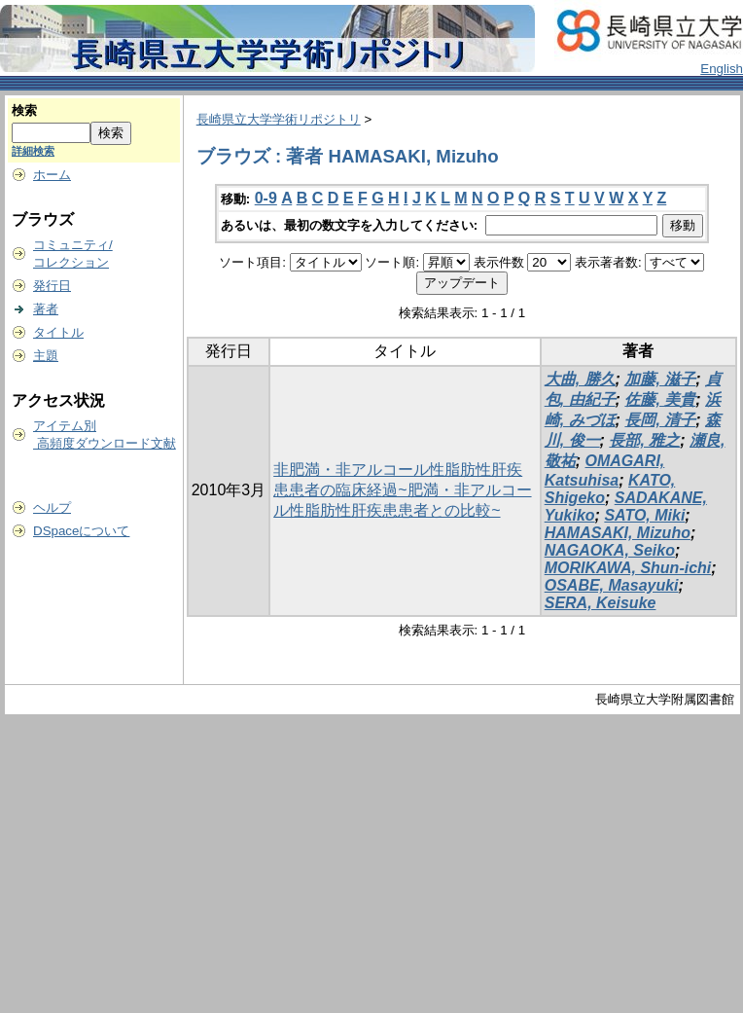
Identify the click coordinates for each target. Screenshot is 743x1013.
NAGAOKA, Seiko (610, 550)
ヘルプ (52, 507)
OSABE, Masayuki (612, 585)
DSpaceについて (81, 531)
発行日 (52, 285)
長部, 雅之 (644, 440)
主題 (45, 355)
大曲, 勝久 (580, 379)
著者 (45, 309)
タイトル (58, 332)
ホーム (52, 174)
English (721, 68)
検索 (24, 110)
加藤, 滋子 (659, 379)
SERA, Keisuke (600, 603)
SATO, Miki (644, 515)
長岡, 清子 (659, 420)
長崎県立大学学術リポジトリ (278, 119)
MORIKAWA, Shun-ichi (628, 568)
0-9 (266, 198)
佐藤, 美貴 (659, 399)
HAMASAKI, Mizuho (617, 533)
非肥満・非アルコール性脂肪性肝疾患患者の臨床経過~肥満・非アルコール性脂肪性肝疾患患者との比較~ (402, 490)
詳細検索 (33, 151)
